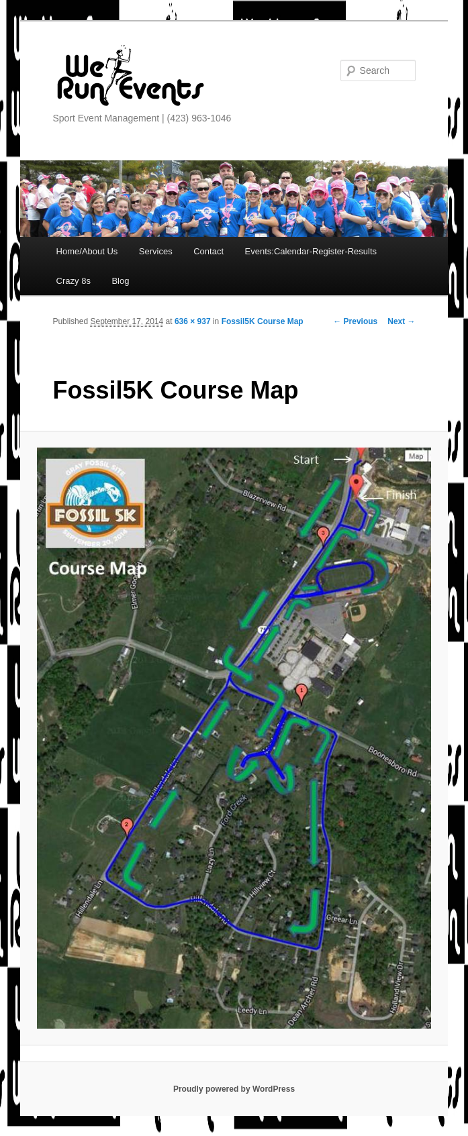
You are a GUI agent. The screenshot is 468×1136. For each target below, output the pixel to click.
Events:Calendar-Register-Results (311, 251)
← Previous (355, 321)
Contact (208, 251)
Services (156, 251)
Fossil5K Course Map (262, 321)
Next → (401, 321)
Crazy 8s (73, 281)
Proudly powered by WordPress (234, 1089)
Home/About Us (87, 251)
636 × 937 (193, 321)
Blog (120, 281)
